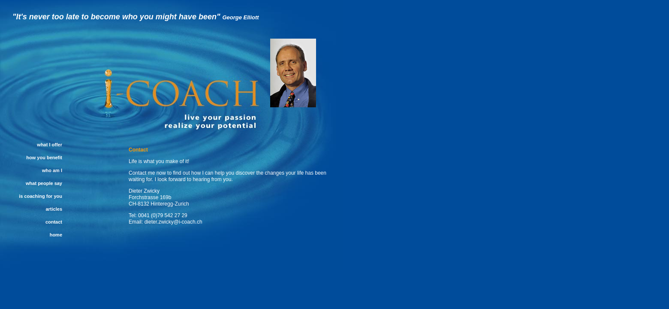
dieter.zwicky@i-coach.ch (173, 222)
